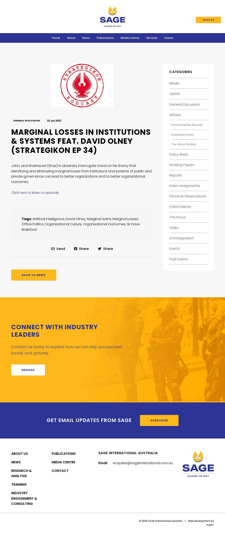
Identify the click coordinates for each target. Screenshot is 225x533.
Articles (175, 114)
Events (168, 38)
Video (174, 227)
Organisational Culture (63, 224)
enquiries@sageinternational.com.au (143, 463)
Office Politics (33, 224)
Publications (105, 38)
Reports (175, 175)
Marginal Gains (99, 219)
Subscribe (159, 420)
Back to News (34, 275)
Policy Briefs (178, 154)
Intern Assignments (184, 185)
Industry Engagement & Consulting (24, 498)
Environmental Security (186, 125)
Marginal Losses (125, 219)
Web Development (199, 521)
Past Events (178, 259)
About (71, 38)
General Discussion (26, 120)
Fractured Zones (182, 135)
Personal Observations (187, 196)
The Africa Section (183, 144)
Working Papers (181, 165)
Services (152, 38)
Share (81, 249)
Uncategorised (181, 238)
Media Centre (130, 38)
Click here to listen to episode (35, 192)
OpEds (174, 93)
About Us (19, 453)
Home (56, 38)
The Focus (177, 217)
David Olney (75, 219)
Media (174, 83)
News (86, 38)
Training (19, 484)
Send (58, 249)
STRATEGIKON (180, 206)
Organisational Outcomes (104, 224)
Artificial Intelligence (48, 219)
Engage (208, 19)
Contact (60, 470)
